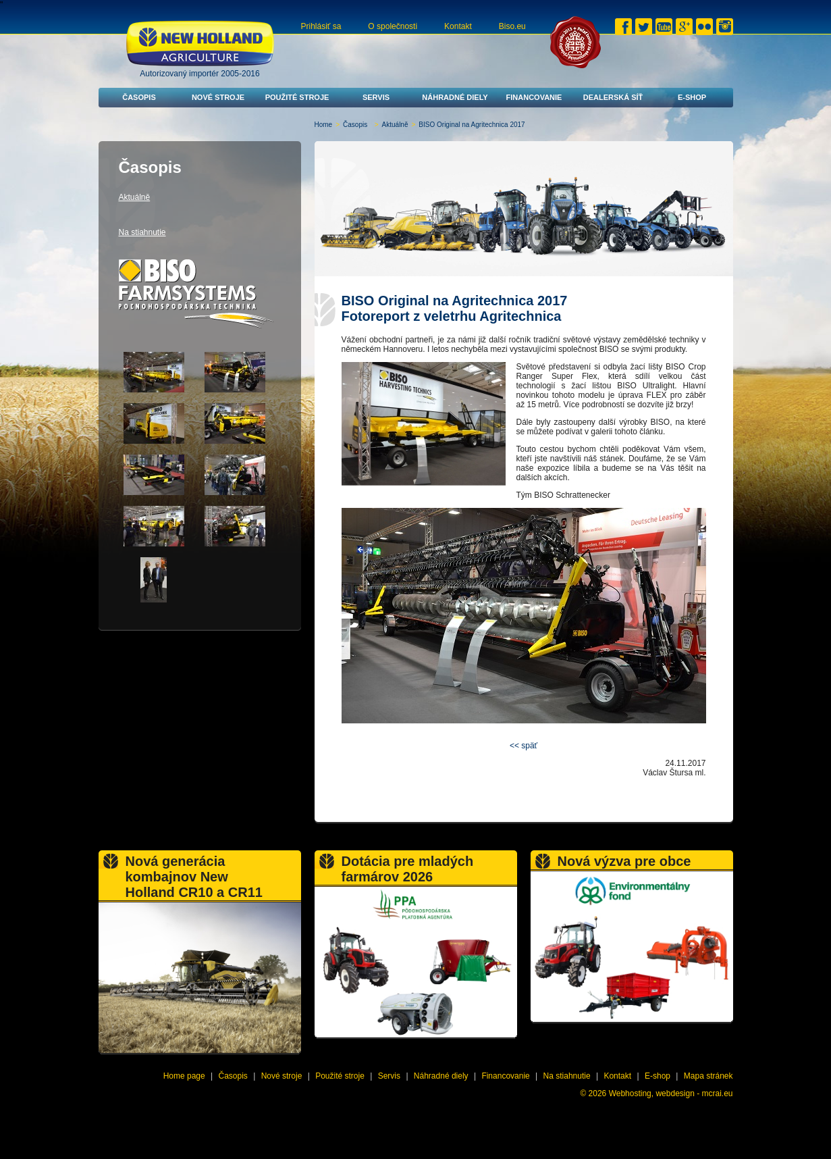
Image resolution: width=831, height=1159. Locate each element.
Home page (184, 1076)
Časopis (139, 97)
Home (324, 124)
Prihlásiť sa (321, 26)
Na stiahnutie (142, 232)
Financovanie (534, 97)
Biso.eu (512, 26)
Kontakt (458, 26)
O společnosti (392, 26)
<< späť (523, 745)
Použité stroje (297, 97)
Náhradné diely (454, 97)
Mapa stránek (708, 1076)
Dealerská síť (613, 97)
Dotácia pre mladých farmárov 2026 (408, 869)
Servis (376, 97)
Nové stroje (218, 97)
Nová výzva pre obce (624, 861)
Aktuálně (395, 124)
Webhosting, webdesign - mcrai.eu (671, 1093)
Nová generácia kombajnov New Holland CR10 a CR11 (194, 877)
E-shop (692, 97)
